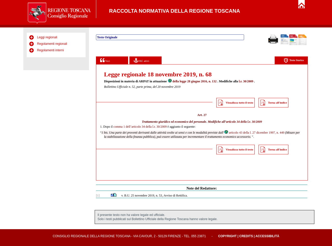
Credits (246, 236)
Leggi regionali (47, 37)
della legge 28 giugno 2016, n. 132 (192, 81)
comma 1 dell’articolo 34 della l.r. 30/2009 (140, 126)
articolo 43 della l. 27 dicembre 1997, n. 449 (254, 132)
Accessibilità (267, 236)
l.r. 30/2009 (246, 81)
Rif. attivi (141, 60)
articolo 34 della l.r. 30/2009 (244, 122)
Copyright (227, 236)
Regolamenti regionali (52, 44)
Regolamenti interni (50, 50)
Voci (105, 60)
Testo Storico (294, 60)
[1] (98, 195)
